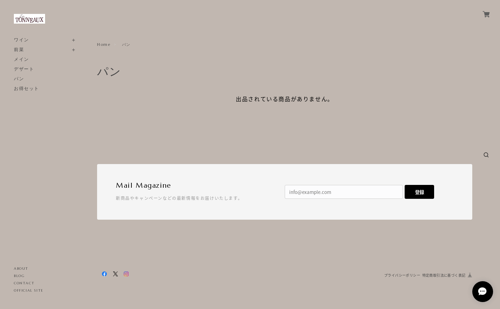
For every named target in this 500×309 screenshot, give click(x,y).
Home (103, 44)
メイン (21, 59)
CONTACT (24, 283)
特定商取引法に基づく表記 (444, 275)
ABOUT (21, 268)
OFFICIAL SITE (28, 290)
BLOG (19, 276)
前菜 (19, 49)
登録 (419, 192)
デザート (24, 69)
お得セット (26, 88)
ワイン (21, 40)
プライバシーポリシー (402, 275)
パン (19, 78)
